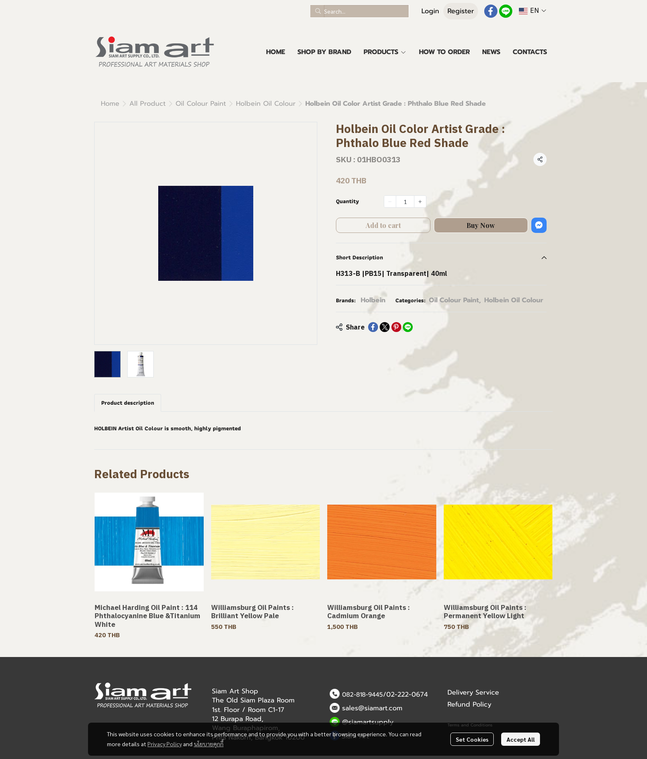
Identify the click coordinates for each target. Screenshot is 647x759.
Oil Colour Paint (201, 104)
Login (430, 11)
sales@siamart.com (372, 708)
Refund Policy (469, 704)
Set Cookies (472, 739)
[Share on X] (385, 327)
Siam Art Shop (235, 691)
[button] (359, 11)
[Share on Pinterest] (396, 327)
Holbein (373, 300)
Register (460, 11)
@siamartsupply (367, 722)
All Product (147, 104)
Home (110, 104)
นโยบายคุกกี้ (209, 743)
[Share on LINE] (408, 327)
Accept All (521, 739)
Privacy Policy (164, 743)
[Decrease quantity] (390, 201)
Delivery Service (473, 692)
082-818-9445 (362, 694)
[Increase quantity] (420, 201)
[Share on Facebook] (373, 327)
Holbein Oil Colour (265, 104)
